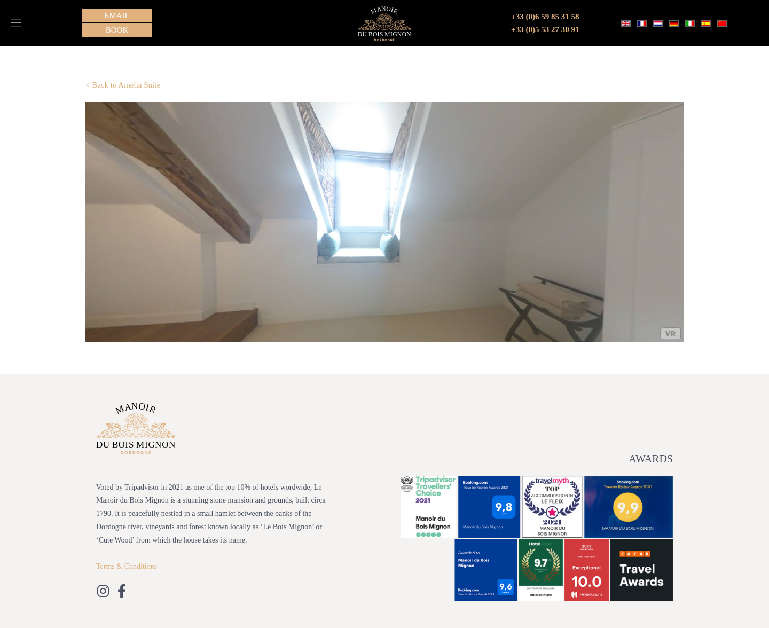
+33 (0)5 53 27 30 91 (545, 29)
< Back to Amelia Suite (122, 85)
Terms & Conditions (126, 566)
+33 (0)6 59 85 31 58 (545, 16)
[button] (16, 23)
